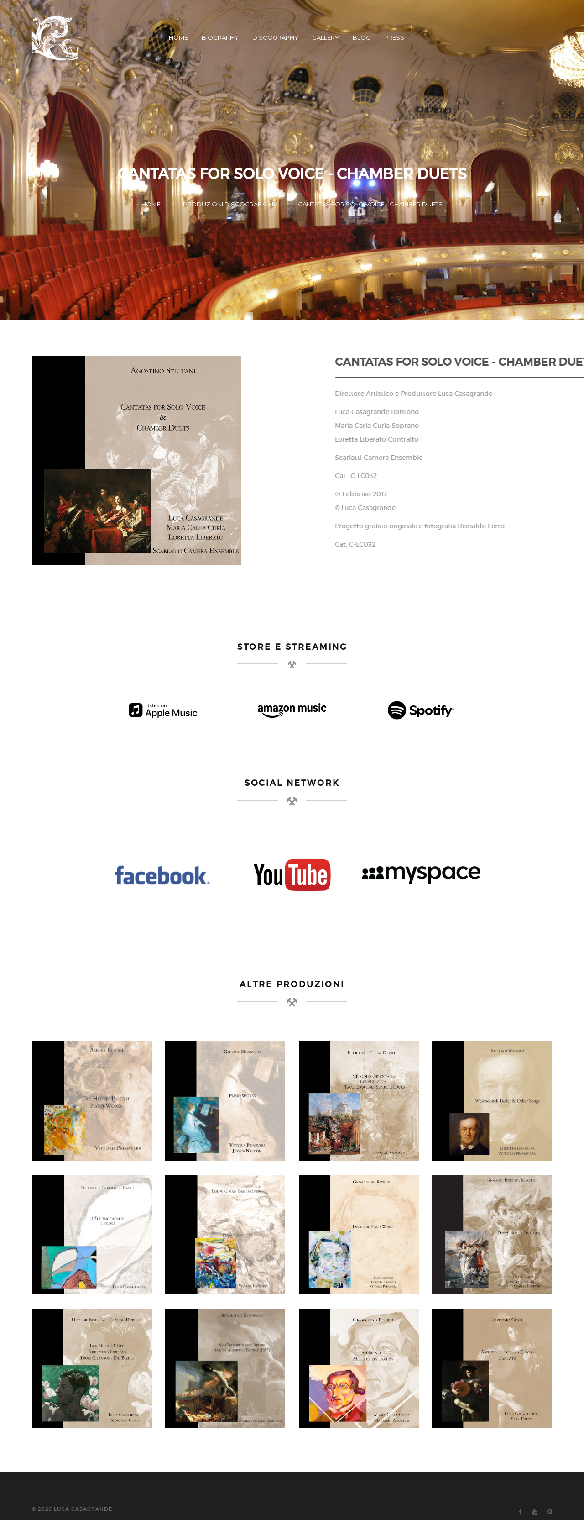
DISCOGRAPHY (275, 37)
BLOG (361, 37)
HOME (178, 37)
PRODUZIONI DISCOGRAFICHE (229, 204)
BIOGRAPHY (220, 37)
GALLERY (325, 37)
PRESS (394, 37)
